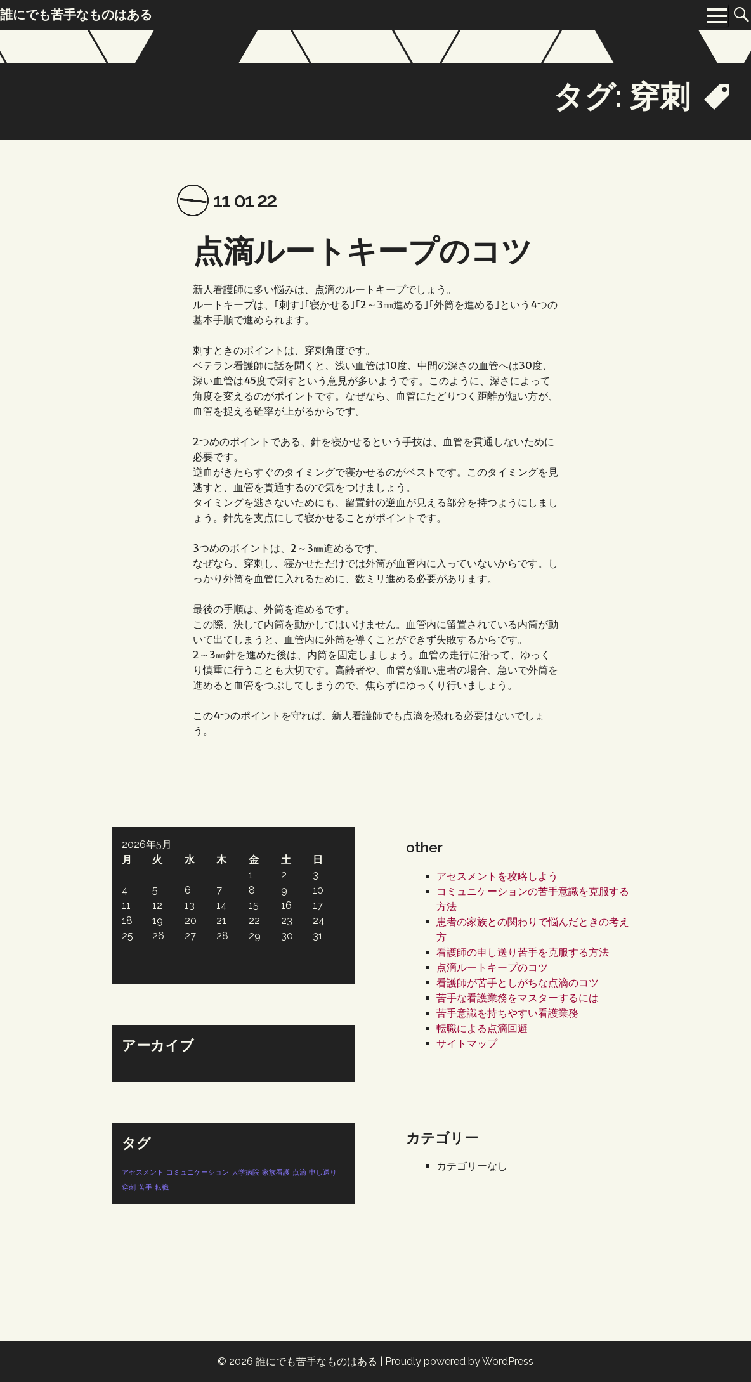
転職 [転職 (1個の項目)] (162, 1187)
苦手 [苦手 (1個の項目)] (145, 1187)
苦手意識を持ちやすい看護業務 (507, 1013)
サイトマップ (466, 1044)
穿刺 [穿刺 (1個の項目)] (129, 1187)
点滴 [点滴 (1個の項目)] (299, 1172)
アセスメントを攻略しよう (497, 876)
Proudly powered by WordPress (459, 1361)
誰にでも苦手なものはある (316, 1361)
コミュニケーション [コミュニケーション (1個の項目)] (197, 1172)
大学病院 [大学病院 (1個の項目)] (245, 1172)
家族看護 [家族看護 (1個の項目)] (276, 1172)
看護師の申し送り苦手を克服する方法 (522, 952)
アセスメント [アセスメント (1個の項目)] (143, 1172)
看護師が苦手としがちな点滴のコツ (517, 983)
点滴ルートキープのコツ (362, 251)
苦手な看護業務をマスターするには (517, 998)
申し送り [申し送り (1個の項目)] (323, 1172)
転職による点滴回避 (482, 1028)
